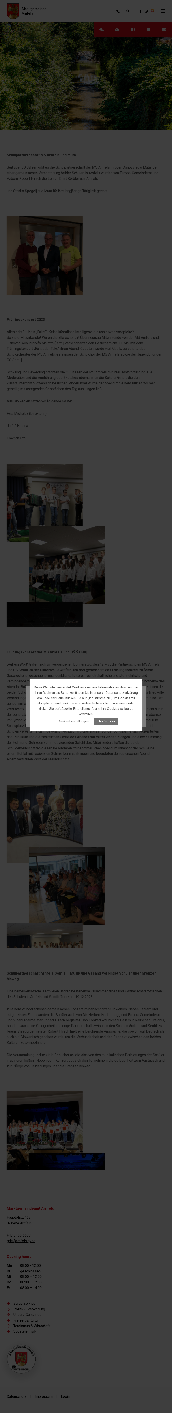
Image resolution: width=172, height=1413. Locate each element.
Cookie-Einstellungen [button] (73, 721)
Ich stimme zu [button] (106, 721)
